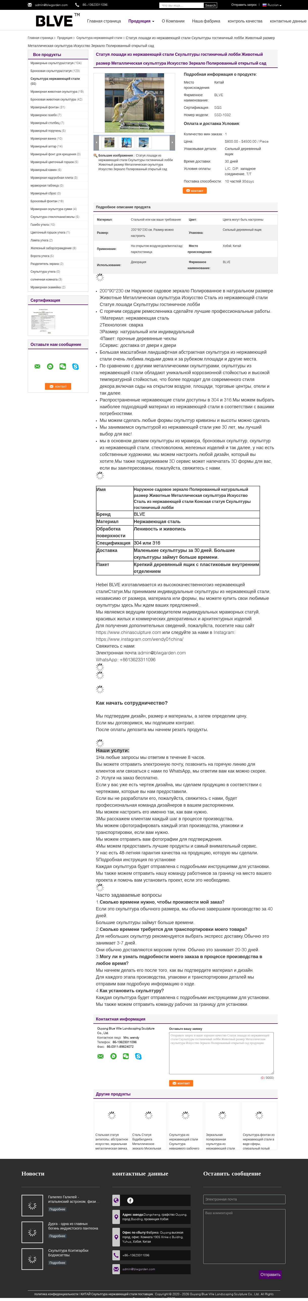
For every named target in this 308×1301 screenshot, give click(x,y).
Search (210, 5)
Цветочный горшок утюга (48, 232)
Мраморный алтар (43, 146)
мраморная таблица (45, 185)
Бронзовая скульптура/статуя (51, 71)
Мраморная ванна (43, 138)
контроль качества (245, 20)
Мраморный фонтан (45, 107)
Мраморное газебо (44, 115)
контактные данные (288, 20)
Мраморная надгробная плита (52, 178)
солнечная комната (44, 279)
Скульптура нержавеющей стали (99, 38)
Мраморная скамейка (46, 287)
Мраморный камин (44, 170)
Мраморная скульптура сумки (51, 209)
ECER (171, 1298)
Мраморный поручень (46, 131)
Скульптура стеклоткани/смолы (53, 217)
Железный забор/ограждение (51, 248)
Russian (274, 5)
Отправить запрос (244, 5)
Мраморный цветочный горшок (52, 162)
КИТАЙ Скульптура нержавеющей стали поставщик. (118, 1294)
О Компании (173, 20)
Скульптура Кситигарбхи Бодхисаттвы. (68, 1252)
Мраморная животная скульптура (54, 91)
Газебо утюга (40, 224)
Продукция (139, 20)
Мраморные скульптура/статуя (52, 63)
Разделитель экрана (45, 264)
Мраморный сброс (43, 193)
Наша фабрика (206, 20)
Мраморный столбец (45, 123)
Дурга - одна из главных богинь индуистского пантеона (73, 1225)
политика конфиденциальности (56, 1294)
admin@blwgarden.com (51, 5)
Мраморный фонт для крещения (53, 154)
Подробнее (57, 1209)
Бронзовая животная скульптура (53, 99)
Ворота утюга (40, 256)
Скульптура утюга (43, 271)
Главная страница (104, 20)
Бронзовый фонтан (44, 201)
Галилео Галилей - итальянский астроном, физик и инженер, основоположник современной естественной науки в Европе (72, 1200)
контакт (197, 191)
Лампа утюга (39, 240)
